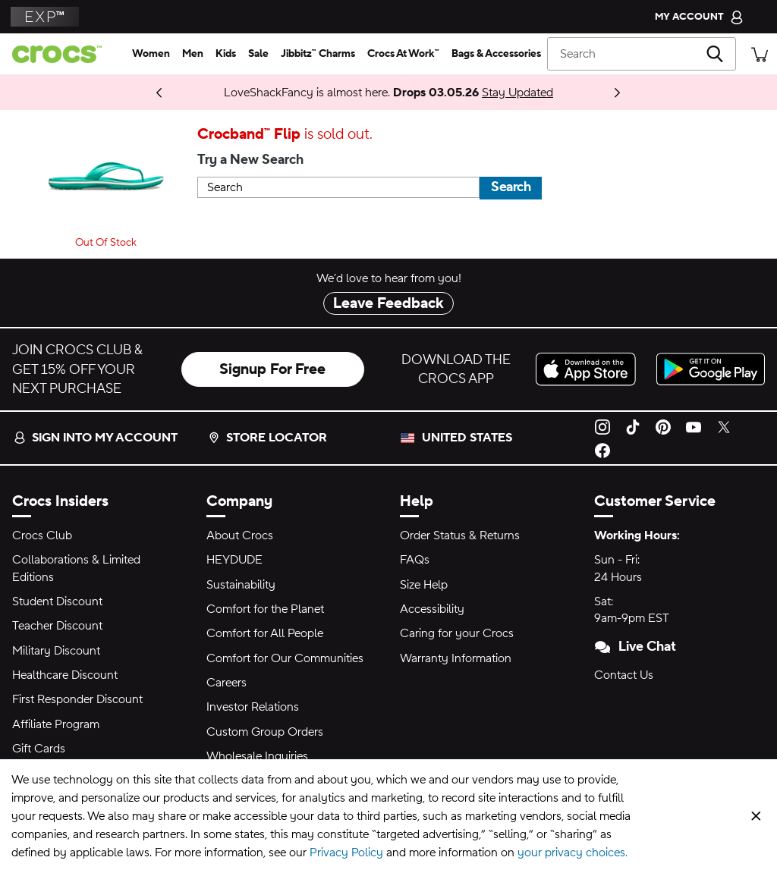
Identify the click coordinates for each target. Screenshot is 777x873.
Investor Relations (252, 706)
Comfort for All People (264, 633)
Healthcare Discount (65, 675)
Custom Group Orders (264, 732)
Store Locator (267, 437)
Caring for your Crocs (457, 633)
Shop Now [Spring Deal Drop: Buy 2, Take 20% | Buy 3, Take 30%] (145, 92)
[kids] (225, 53)
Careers (226, 682)
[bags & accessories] (496, 53)
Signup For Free (272, 369)
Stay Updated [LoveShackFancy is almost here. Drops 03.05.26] (517, 92)
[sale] (258, 53)
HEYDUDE (234, 559)
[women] (151, 53)
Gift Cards (38, 748)
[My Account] (699, 17)
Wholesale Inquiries (257, 756)
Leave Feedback (388, 303)
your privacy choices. (572, 852)
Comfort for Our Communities (284, 658)
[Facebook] (602, 449)
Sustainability (240, 584)
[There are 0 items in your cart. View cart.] (759, 53)
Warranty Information (455, 658)
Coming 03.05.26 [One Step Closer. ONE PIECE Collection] (115, 92)
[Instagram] (602, 426)
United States (467, 437)
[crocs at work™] (403, 53)
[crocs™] (63, 54)
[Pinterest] (663, 426)
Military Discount (56, 650)
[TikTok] (632, 426)
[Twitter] (723, 426)
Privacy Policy (346, 852)
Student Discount (57, 601)
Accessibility (432, 609)
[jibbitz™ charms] (318, 53)
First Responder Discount (77, 699)
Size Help (424, 584)
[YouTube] (693, 426)
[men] (192, 53)
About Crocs (239, 535)
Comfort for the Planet (265, 609)
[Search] (641, 54)
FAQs (414, 559)
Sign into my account (96, 437)
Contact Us (623, 675)
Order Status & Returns (460, 535)
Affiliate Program (55, 724)
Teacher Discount (57, 625)
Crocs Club (42, 535)
